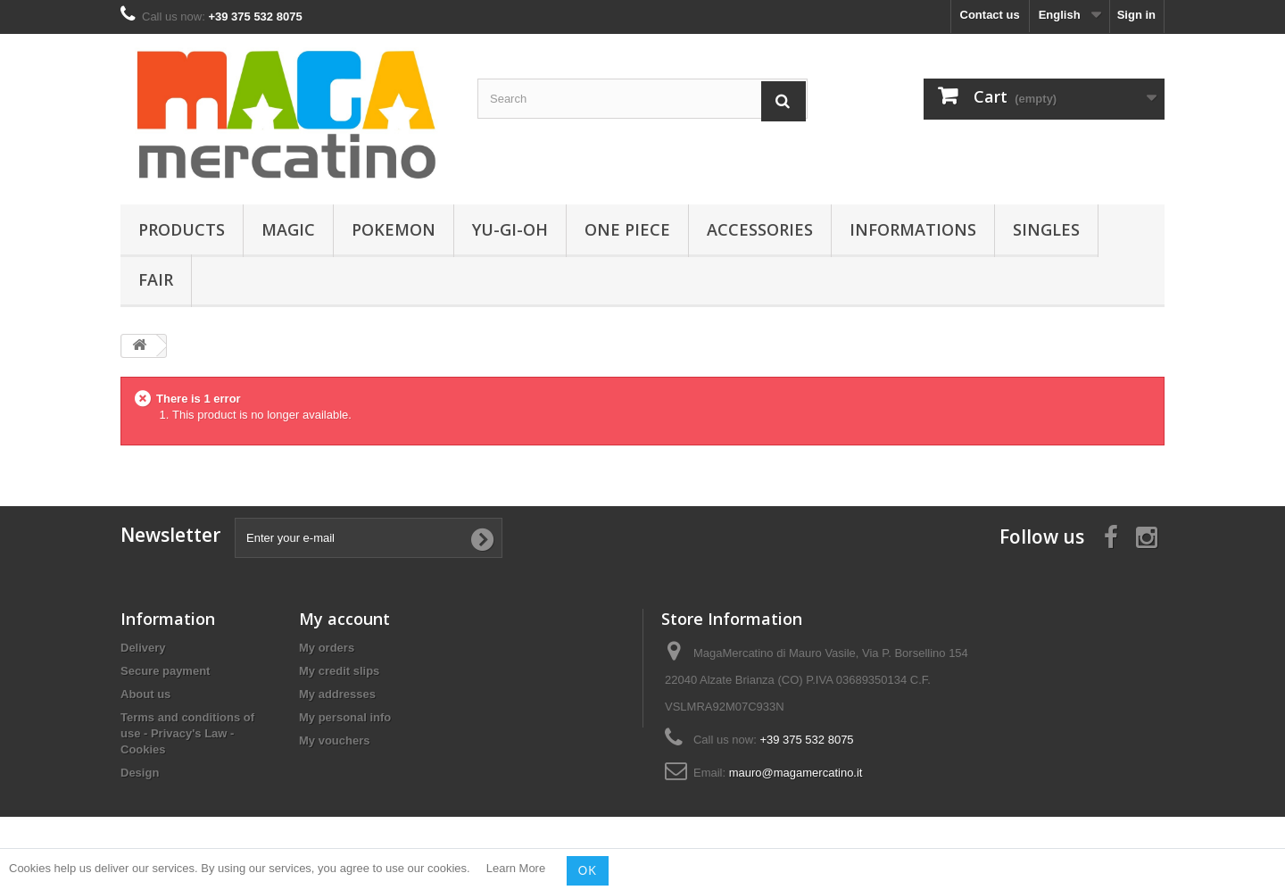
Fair (155, 279)
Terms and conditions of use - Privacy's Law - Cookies (187, 733)
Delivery (143, 647)
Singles (1046, 229)
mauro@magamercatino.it (796, 772)
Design (139, 772)
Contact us (990, 14)
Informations (913, 229)
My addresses (337, 694)
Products (181, 229)
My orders (326, 647)
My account (344, 618)
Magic (288, 229)
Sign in (1136, 14)
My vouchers (334, 740)
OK (587, 870)
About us (145, 694)
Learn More (515, 869)
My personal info (345, 717)
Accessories (760, 229)
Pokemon (393, 229)
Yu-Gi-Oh (510, 229)
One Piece (627, 229)
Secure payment (165, 671)
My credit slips (339, 671)
